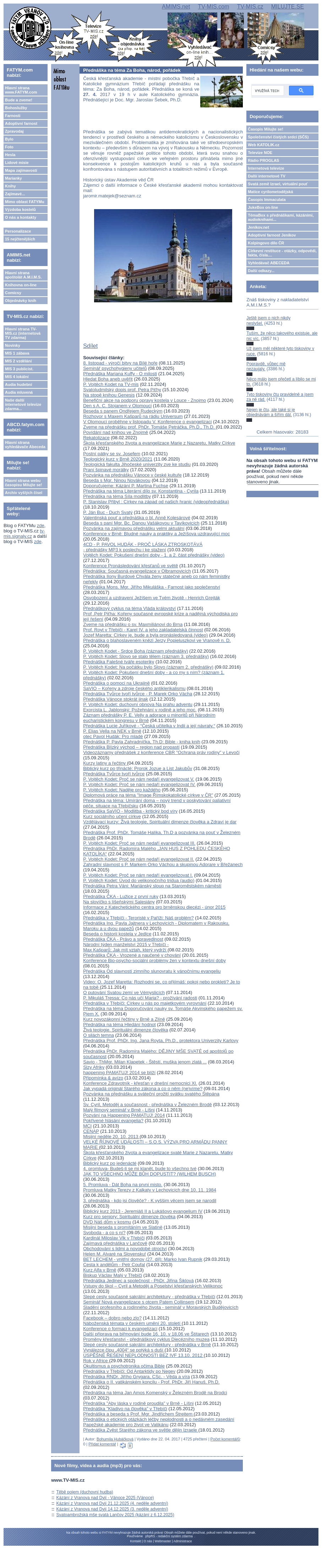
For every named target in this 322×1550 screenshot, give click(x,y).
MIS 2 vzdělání (18, 361)
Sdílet (90, 346)
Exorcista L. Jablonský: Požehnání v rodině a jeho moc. (139, 709)
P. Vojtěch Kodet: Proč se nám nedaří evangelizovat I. (138, 875)
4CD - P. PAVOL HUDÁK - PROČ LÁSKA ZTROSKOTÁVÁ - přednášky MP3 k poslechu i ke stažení (142, 547)
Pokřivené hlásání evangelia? (113, 1120)
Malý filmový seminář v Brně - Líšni (119, 1110)
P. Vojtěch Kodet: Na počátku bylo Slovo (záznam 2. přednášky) (148, 667)
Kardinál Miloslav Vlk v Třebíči (113, 1238)
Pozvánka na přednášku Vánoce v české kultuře (132, 475)
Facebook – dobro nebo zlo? (112, 1318)
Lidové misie (17, 162)
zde (40, 525)
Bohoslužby (16, 108)
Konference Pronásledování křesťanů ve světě (130, 565)
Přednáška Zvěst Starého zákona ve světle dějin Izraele (140, 1430)
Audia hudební (18, 384)
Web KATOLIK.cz (263, 145)
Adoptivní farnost (21, 123)
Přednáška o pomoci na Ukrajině (116, 683)
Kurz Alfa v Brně (99, 1270)
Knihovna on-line (21, 285)
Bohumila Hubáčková (115, 1439)
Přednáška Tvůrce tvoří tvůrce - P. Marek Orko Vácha (137, 693)
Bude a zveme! (18, 100)
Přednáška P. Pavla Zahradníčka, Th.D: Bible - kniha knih (141, 741)
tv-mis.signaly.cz (24, 533)
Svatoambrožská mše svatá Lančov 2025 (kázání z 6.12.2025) (115, 1514)
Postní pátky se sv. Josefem (111, 453)
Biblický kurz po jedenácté (109, 1163)
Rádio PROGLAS (263, 160)
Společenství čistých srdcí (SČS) (278, 137)
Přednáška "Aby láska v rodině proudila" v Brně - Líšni (138, 1403)
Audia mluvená (19, 392)
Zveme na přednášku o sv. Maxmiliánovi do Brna (132, 624)
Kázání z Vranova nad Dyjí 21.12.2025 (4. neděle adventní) (112, 1503)
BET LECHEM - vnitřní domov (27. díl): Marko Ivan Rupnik (142, 1259)
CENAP (91, 1131)
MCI (87, 1126)
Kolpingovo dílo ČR (266, 243)
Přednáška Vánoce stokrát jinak (115, 699)
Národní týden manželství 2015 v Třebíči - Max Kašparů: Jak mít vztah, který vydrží (126, 947)
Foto (9, 147)
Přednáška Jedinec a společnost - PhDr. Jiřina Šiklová (138, 1280)
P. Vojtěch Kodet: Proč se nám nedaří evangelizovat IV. (139, 784)
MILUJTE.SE (287, 7)
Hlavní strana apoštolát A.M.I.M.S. (23, 275)
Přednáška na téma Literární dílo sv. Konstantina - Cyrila (140, 491)
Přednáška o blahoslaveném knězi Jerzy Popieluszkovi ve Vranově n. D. (157, 640)
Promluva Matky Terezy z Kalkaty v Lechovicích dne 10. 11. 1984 (149, 1190)
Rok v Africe (96, 1360)
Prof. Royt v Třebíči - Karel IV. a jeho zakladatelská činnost (143, 629)
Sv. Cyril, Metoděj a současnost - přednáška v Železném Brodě (147, 1104)
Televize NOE (260, 152)
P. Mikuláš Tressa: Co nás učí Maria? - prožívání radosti (140, 997)
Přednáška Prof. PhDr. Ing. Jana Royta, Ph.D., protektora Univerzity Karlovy (160, 1040)
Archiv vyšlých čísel (23, 492)
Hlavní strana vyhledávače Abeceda (25, 444)
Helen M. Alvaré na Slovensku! (114, 1254)
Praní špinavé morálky (106, 469)
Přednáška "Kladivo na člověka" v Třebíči (125, 1408)
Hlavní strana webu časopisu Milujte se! (23, 482)
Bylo (9, 139)
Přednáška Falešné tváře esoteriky (118, 661)
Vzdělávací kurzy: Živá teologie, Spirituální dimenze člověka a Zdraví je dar (159, 821)
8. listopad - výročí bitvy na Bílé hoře (120, 363)
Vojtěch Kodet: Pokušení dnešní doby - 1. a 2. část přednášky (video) (153, 555)
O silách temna (98, 1035)
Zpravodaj (14, 131)
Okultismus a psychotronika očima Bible (124, 1366)
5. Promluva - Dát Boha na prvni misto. (122, 1184)
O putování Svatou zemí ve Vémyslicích (124, 992)
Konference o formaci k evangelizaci (120, 1328)
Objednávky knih (20, 300)
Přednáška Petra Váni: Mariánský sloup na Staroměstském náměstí (152, 885)
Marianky (13, 178)
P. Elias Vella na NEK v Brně (112, 731)
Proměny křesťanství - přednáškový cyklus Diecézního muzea (146, 1339)
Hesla (10, 155)
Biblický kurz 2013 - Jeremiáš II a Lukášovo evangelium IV (142, 1211)
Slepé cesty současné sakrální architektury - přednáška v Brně (147, 1344)
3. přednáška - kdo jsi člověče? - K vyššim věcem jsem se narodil (149, 1200)
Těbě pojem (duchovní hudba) (84, 1492)
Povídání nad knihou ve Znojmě (115, 432)
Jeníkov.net (258, 227)
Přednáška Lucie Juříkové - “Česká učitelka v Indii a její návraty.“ (149, 725)
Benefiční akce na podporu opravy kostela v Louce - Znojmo (144, 400)
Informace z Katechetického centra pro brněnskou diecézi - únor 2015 (154, 907)
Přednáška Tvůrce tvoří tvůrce (113, 773)
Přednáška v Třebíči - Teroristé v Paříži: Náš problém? (138, 917)
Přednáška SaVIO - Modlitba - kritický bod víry (130, 811)
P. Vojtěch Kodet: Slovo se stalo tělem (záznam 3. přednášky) (146, 656)
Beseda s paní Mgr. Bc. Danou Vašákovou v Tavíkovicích (141, 523)
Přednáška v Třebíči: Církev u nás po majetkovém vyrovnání (144, 1003)
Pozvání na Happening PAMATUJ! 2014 (124, 1115)
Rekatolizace (96, 437)
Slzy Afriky (93, 1067)
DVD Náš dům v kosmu (107, 1222)
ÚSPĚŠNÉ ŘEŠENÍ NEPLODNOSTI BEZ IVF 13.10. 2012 (143, 1355)
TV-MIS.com (213, 7)
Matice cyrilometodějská (270, 192)
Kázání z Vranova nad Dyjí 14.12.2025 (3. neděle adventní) (112, 1509)
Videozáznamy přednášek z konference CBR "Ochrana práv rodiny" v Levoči (161, 752)
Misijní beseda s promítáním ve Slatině (122, 1227)
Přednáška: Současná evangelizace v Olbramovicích (137, 571)
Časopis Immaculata (266, 199)
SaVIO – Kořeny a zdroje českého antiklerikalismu (134, 688)
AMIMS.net (176, 7)
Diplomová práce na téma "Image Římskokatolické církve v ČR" (148, 795)
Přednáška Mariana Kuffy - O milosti (120, 373)
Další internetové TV (266, 176)
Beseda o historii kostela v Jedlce (117, 933)
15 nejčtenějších (20, 239)
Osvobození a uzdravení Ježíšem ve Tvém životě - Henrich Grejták (151, 597)
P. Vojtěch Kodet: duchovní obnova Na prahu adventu (137, 704)
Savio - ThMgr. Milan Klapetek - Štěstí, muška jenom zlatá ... (145, 1062)
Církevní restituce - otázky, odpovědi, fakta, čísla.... (282, 253)
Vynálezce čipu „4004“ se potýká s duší (123, 1350)
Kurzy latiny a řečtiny (105, 763)
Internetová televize (266, 168)
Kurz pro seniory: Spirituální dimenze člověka (129, 1216)
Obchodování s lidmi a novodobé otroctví (125, 1248)
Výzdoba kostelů (20, 209)
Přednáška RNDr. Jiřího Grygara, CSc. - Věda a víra (136, 1376)
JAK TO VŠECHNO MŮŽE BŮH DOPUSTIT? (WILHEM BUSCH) (149, 1174)
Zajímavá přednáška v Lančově (115, 1243)
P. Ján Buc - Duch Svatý (107, 512)
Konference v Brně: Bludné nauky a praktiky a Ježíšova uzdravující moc (156, 533)
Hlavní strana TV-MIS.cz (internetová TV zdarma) (22, 333)
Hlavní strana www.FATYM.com (21, 90)
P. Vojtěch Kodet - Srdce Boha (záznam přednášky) (135, 651)
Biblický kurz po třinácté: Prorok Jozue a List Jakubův (137, 768)
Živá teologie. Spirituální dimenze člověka (125, 1030)
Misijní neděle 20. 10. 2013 (111, 1136)
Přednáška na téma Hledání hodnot (119, 1024)
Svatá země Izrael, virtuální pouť (278, 184)
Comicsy (13, 293)
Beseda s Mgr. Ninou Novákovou (116, 480)
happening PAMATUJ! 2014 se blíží (119, 1072)
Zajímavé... (15, 194)
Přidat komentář (102, 1444)
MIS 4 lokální (17, 377)
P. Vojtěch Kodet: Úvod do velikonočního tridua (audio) (138, 880)
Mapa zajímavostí (21, 170)
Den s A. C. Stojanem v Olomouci (117, 405)
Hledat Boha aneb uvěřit (107, 379)
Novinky (12, 345)
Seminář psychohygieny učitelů (115, 368)
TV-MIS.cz (250, 7)
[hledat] (267, 90)
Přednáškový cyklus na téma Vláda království (129, 608)
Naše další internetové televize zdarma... (23, 404)
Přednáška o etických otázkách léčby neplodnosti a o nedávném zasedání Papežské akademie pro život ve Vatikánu (158, 1422)
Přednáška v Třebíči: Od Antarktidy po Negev (129, 1371)
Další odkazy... (261, 271)
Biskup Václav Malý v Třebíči (112, 1275)
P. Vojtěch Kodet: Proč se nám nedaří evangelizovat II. (138, 859)
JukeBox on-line (263, 207)
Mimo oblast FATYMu (24, 202)
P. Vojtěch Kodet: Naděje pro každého (121, 789)
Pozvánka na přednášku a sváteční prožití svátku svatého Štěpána (151, 1094)
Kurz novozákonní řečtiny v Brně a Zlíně (124, 1019)
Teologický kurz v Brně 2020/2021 (117, 459)
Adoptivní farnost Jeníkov (272, 235)
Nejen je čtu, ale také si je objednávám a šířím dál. (270, 412)
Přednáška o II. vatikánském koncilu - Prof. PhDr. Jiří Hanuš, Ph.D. (151, 1382)
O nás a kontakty (20, 217)
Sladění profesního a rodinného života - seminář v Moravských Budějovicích (160, 1307)
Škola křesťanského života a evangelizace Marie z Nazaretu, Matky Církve (159, 443)
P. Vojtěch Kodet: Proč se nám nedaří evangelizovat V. (138, 779)
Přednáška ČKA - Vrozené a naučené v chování (132, 955)
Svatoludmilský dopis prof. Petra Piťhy (122, 389)
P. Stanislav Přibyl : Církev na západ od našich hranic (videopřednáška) (156, 501)
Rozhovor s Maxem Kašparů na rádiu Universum (132, 416)
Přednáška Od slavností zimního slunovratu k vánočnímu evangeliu (151, 971)
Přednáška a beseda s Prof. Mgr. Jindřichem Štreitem (138, 1414)
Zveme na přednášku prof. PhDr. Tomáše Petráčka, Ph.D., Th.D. (149, 427)
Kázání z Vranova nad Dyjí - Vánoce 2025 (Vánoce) (105, 1497)
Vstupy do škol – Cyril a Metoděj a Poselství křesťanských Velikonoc (153, 1286)
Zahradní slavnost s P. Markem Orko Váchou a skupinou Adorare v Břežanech (162, 864)
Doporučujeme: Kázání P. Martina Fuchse (125, 485)
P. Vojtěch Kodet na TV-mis (110, 384)
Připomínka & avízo (103, 1078)
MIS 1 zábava (17, 353)
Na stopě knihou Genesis (109, 395)
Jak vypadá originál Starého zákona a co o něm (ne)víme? (142, 1088)
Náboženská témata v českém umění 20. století (132, 1323)
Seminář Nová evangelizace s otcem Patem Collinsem (138, 1302)
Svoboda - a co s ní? (104, 1232)
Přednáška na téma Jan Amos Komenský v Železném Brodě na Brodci (155, 1392)
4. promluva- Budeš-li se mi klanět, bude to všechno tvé (139, 1168)
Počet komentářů (225, 1439)
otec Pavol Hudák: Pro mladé (113, 736)
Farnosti (12, 115)
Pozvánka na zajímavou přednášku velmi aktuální (133, 528)
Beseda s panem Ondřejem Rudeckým (122, 411)
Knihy (10, 186)
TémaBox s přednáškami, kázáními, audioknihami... (280, 217)
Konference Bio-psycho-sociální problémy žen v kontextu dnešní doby (154, 960)
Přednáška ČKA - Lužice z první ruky (120, 896)
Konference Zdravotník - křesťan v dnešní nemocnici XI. (140, 1083)
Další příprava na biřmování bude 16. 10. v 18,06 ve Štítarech (146, 1334)
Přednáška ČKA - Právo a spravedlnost (123, 939)
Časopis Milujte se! (265, 129)
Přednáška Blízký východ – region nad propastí (131, 747)
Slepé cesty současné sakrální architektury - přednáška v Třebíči (149, 1296)
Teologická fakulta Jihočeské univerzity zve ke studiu (137, 464)
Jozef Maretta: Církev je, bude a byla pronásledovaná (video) (145, 635)
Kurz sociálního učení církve (112, 816)
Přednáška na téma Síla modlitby (117, 496)
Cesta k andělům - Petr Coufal (114, 1264)
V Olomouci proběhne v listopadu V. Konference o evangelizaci (147, 421)
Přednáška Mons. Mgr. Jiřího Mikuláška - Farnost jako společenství (151, 587)
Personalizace (18, 231)
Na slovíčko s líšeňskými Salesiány (119, 901)
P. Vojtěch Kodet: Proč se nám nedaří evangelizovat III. (139, 843)
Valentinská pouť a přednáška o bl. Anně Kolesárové (136, 517)
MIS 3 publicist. (19, 369)
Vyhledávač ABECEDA (268, 263)
